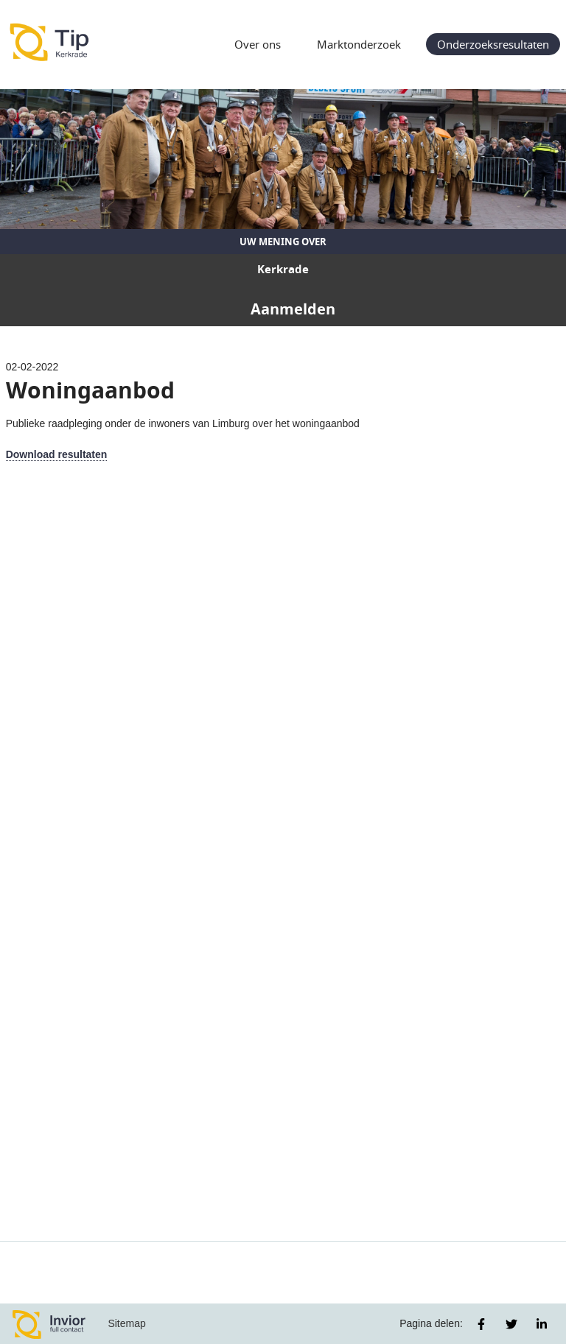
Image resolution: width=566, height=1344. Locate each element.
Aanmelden (293, 309)
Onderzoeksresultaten (493, 44)
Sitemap (126, 1323)
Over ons (257, 44)
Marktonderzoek (359, 44)
